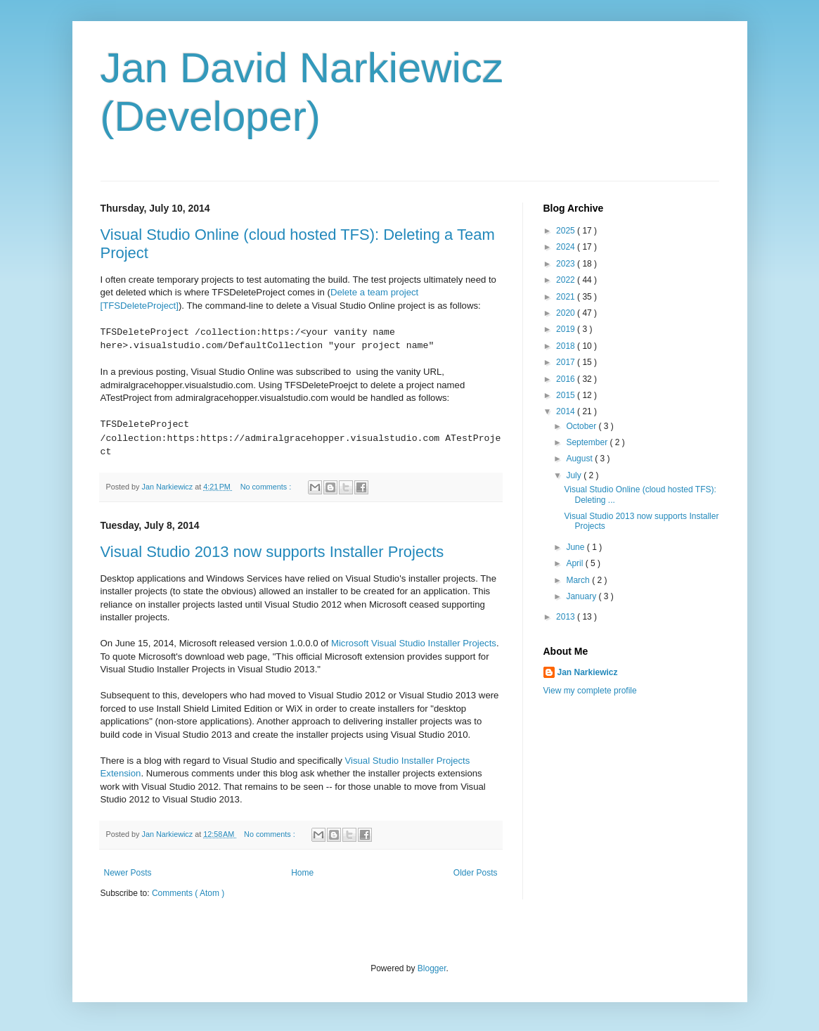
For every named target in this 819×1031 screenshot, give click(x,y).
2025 (566, 231)
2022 (566, 280)
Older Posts (475, 873)
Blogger (432, 968)
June (576, 547)
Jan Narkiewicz (587, 672)
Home (302, 873)
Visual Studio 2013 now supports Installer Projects (272, 552)
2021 (566, 297)
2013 (566, 617)
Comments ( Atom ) (188, 893)
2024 (566, 247)
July (574, 475)
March (579, 580)
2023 (566, 264)
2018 (566, 346)
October (582, 426)
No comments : (267, 486)
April (575, 563)
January (582, 596)
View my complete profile (590, 691)
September (588, 442)
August (580, 458)
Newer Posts (128, 873)
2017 (566, 362)
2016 (566, 379)
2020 (566, 313)
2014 (566, 411)
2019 (566, 329)
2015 (566, 395)
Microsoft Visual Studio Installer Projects (413, 643)
